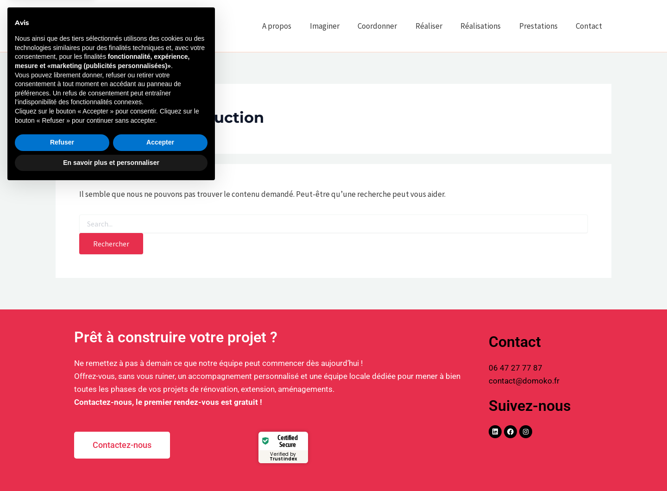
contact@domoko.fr (524, 380)
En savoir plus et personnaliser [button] (111, 465)
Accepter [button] (160, 445)
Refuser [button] (62, 445)
